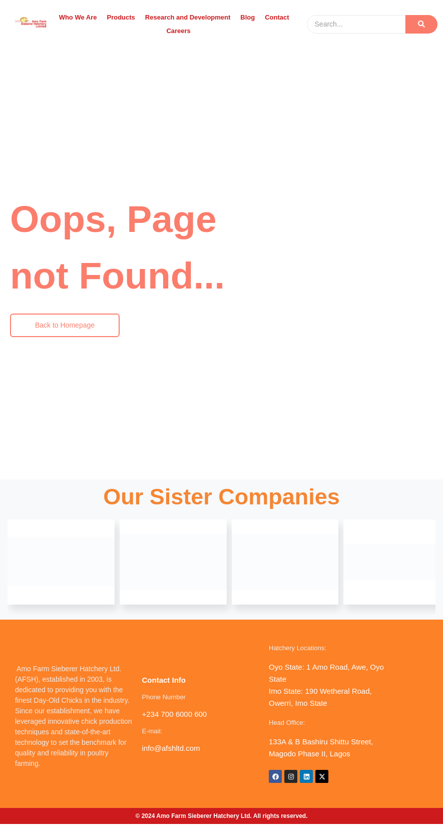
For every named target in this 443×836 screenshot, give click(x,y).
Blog (247, 17)
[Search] (356, 24)
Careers (178, 31)
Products (121, 17)
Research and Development (188, 17)
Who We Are (78, 17)
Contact (277, 17)
